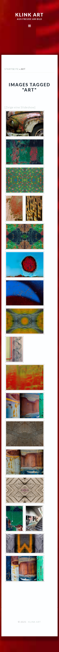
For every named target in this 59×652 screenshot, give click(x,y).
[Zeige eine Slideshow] (20, 107)
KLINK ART (29, 14)
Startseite (12, 69)
